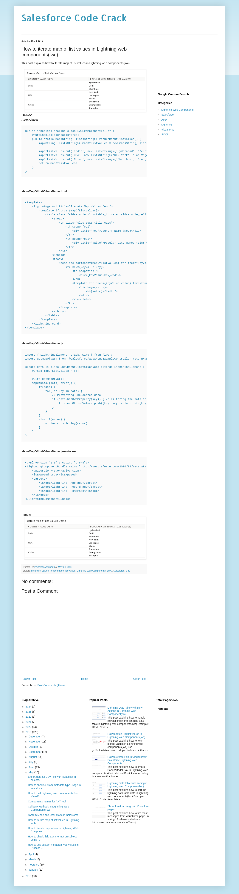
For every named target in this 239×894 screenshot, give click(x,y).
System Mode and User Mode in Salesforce (53, 814)
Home (84, 678)
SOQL (165, 134)
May (31, 772)
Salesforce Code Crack (74, 18)
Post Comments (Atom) (51, 685)
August (33, 756)
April (32, 854)
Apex (164, 119)
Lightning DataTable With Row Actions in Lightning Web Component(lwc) (124, 711)
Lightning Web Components (91, 570)
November (35, 741)
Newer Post (29, 678)
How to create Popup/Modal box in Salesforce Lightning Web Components (127, 760)
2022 (29, 716)
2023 (29, 711)
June (32, 767)
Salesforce (119, 570)
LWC (109, 570)
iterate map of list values (62, 570)
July (31, 761)
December (35, 736)
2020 (29, 726)
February (34, 864)
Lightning (166, 124)
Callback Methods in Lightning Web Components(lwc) (48, 808)
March (33, 859)
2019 (29, 732)
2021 (29, 721)
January (34, 869)
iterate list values (40, 570)
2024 (29, 706)
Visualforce (167, 129)
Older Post (139, 678)
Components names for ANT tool (47, 801)
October (34, 746)
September (35, 751)
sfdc (128, 570)
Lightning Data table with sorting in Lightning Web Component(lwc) (127, 785)
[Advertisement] (188, 63)
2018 (29, 876)
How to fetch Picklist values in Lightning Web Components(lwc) (126, 735)
